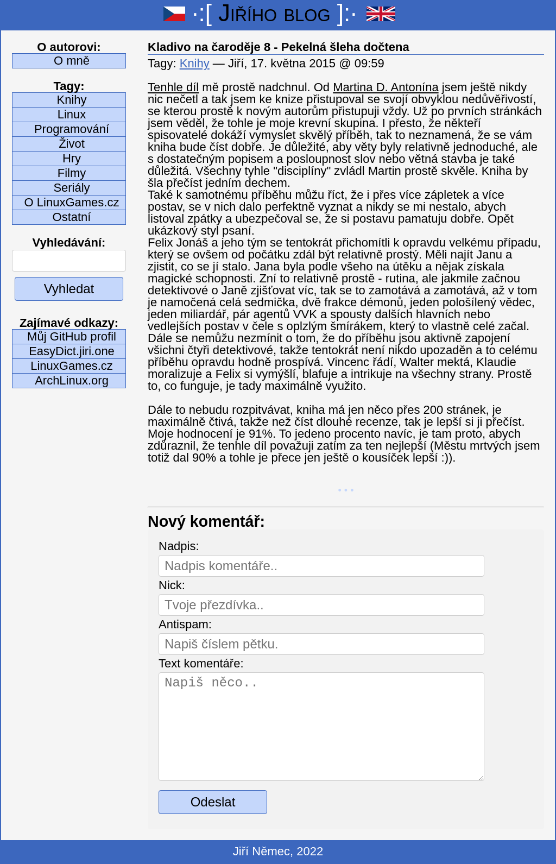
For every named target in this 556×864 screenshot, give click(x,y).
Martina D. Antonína (385, 87)
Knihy (71, 99)
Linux (72, 114)
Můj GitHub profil (71, 336)
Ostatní (72, 217)
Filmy (72, 173)
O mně (72, 60)
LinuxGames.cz (71, 366)
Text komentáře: (201, 663)
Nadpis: (179, 546)
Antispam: (185, 624)
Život (72, 143)
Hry (71, 158)
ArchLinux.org (72, 380)
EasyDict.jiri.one (72, 351)
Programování (71, 129)
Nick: (172, 585)
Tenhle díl (173, 87)
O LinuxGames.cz (71, 202)
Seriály (71, 187)
